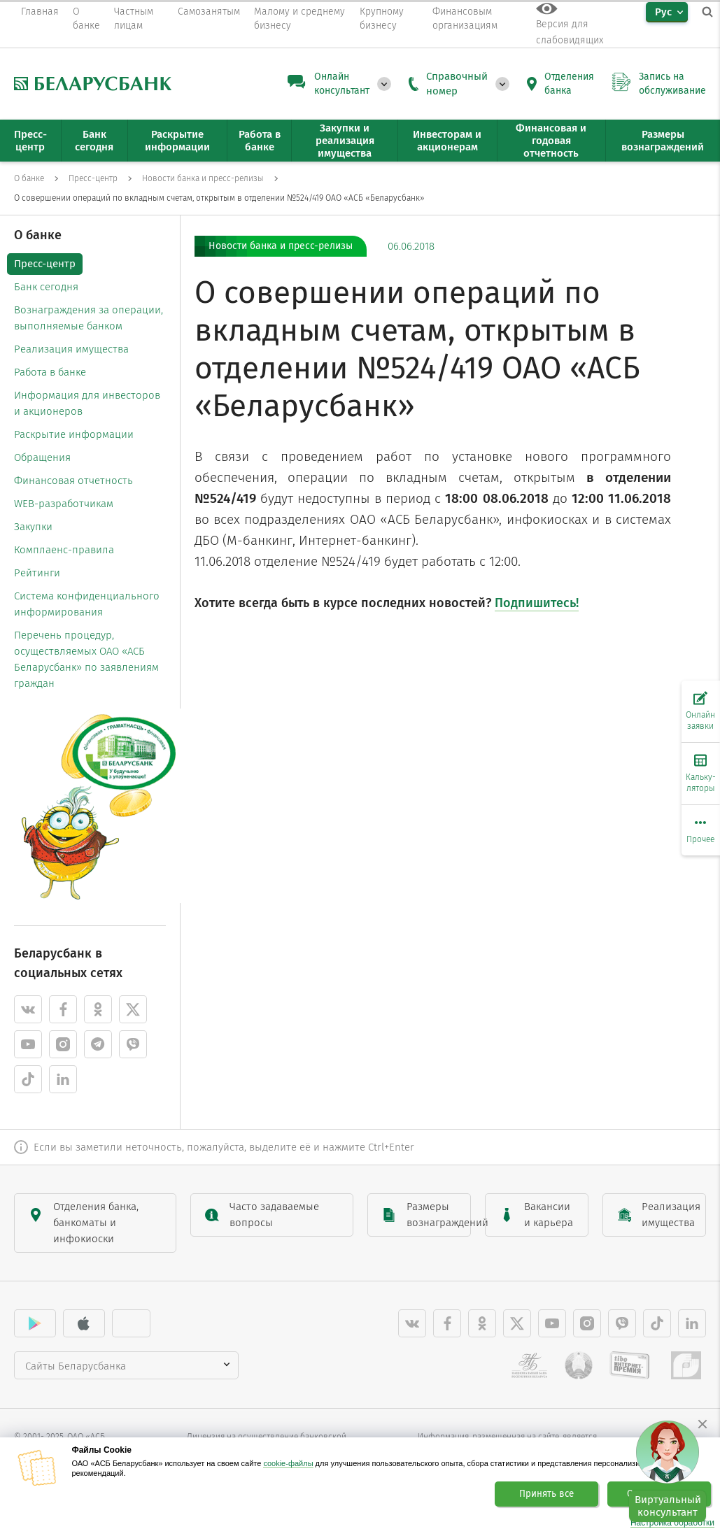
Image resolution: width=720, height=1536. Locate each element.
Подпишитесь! (537, 603)
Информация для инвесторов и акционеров (87, 403)
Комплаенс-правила (64, 549)
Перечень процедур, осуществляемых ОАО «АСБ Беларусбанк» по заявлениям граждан (86, 659)
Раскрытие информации (74, 434)
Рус (663, 12)
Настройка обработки (672, 1523)
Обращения (42, 457)
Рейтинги (37, 573)
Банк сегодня (46, 286)
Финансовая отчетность (73, 480)
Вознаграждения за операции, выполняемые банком (88, 318)
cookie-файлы (288, 1463)
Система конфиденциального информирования (87, 604)
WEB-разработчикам (63, 503)
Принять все (546, 1494)
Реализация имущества (71, 349)
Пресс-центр (45, 263)
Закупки (33, 526)
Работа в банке (50, 372)
